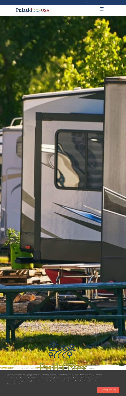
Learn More (18, 384)
